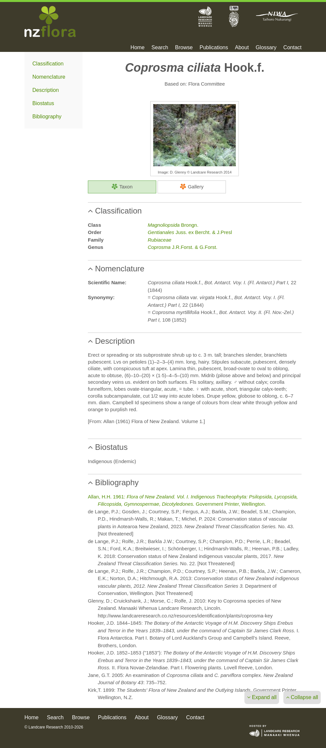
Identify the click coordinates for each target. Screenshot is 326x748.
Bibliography (46, 116)
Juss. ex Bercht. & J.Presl (190, 232)
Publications (213, 47)
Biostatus (43, 103)
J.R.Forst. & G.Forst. (182, 247)
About (242, 47)
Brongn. (173, 225)
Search (160, 47)
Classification (47, 63)
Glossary (266, 47)
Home (137, 47)
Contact (292, 47)
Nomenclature (48, 77)
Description (45, 90)
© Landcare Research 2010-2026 (53, 727)
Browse (184, 47)
